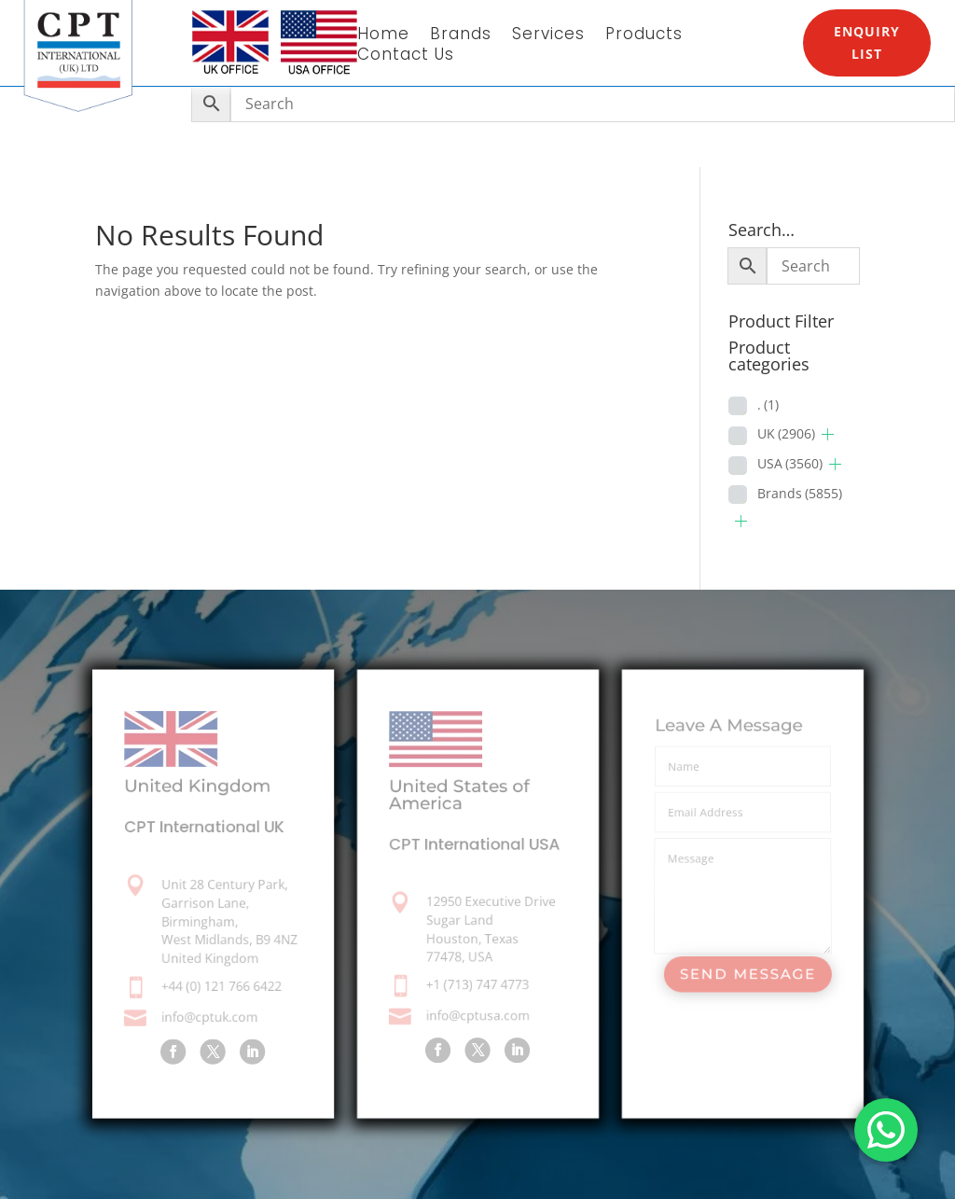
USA (790, 463)
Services (548, 36)
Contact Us (405, 56)
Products (644, 36)
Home (383, 36)
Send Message (747, 974)
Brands (460, 36)
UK (786, 433)
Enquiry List (867, 42)
